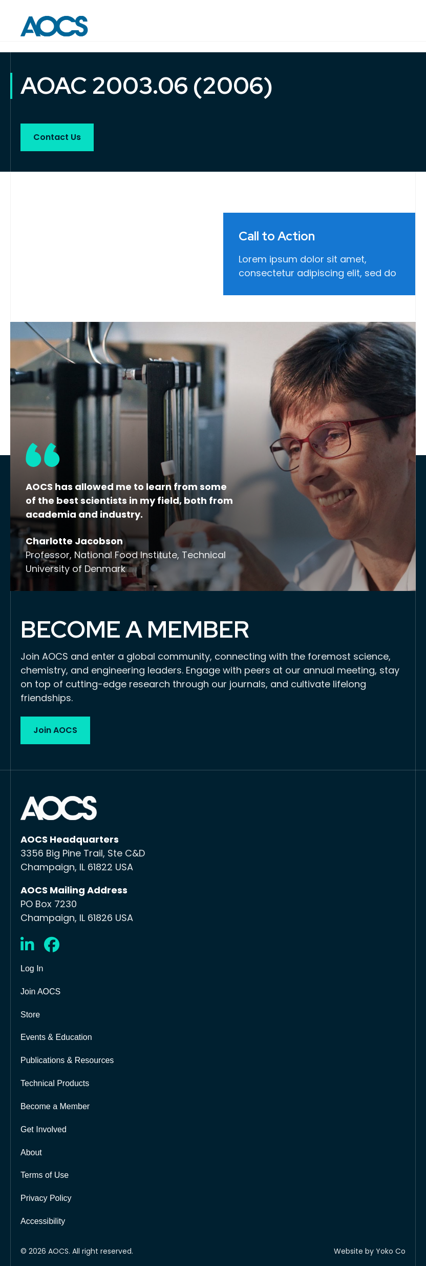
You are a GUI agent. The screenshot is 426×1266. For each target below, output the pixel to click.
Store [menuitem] (30, 1014)
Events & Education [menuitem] (56, 1037)
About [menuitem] (31, 1152)
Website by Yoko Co (370, 1251)
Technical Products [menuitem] (54, 1083)
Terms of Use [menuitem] (44, 1175)
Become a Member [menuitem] (55, 1106)
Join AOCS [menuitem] (40, 991)
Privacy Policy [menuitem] (46, 1198)
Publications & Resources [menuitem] (67, 1060)
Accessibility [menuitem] (42, 1221)
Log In (31, 968)
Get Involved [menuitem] (43, 1129)
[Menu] (398, 26)
